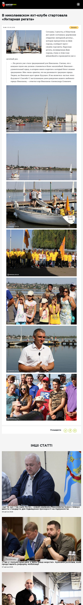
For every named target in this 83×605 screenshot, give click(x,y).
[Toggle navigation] (78, 4)
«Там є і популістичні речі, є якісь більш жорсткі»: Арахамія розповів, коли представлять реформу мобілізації (41, 563)
